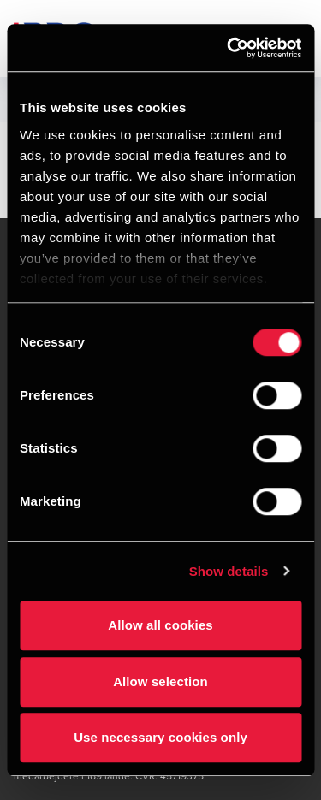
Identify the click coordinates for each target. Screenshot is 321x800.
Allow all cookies (160, 625)
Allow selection (160, 681)
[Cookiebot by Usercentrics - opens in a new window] (228, 48)
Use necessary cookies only (160, 737)
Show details (229, 571)
